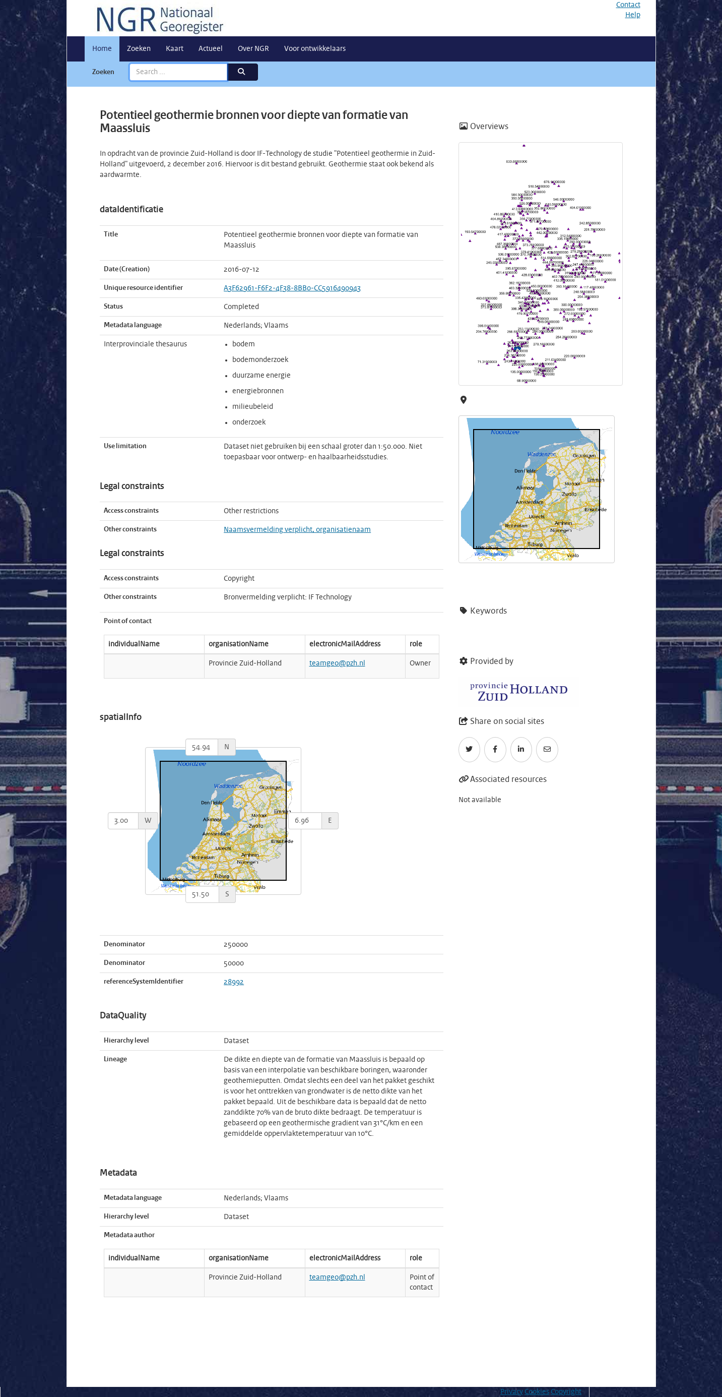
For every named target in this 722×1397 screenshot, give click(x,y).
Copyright (566, 1391)
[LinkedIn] (521, 749)
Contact (628, 5)
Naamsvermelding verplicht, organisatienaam (297, 529)
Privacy (511, 1391)
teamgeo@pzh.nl (337, 663)
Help (632, 15)
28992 (234, 982)
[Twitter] (469, 749)
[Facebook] (495, 749)
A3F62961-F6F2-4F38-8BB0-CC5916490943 (292, 288)
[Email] (547, 749)
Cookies (536, 1391)
